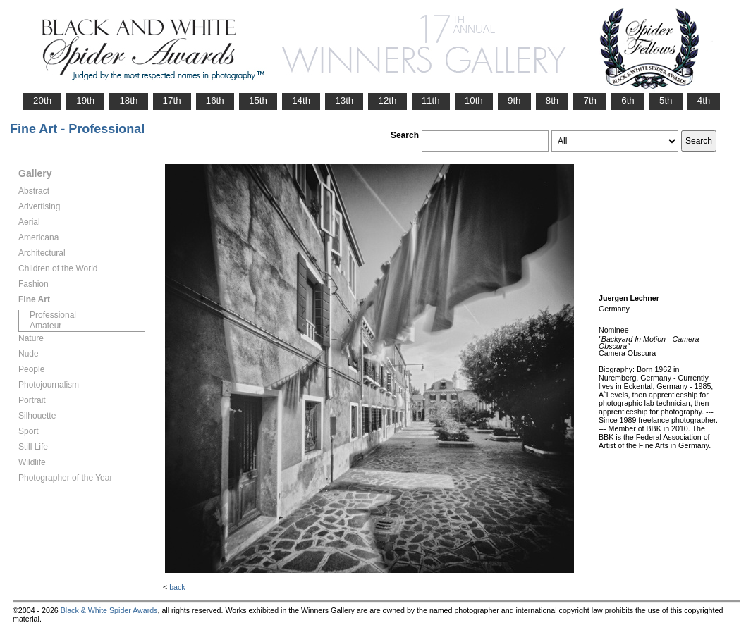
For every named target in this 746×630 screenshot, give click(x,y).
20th (42, 100)
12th (387, 100)
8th (552, 100)
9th (514, 100)
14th (301, 100)
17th (172, 100)
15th (258, 100)
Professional (53, 315)
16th (215, 100)
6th (627, 100)
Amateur (45, 326)
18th (128, 100)
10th (474, 100)
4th (704, 100)
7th (589, 100)
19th (85, 100)
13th (344, 100)
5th (666, 100)
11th (431, 100)
